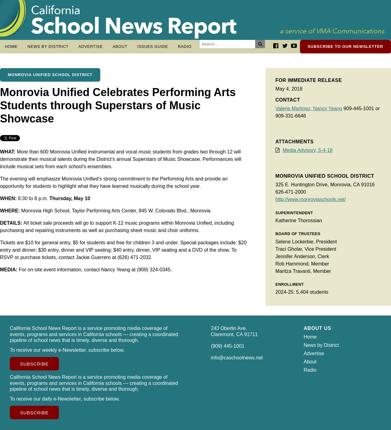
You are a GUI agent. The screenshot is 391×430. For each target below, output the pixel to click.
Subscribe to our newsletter (345, 46)
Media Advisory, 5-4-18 (307, 150)
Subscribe (34, 364)
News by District (48, 46)
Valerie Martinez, (294, 108)
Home (11, 46)
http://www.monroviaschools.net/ (310, 199)
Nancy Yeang (327, 108)
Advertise (91, 46)
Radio (185, 46)
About (120, 46)
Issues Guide (152, 46)
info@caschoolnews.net (237, 357)
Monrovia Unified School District (50, 74)
